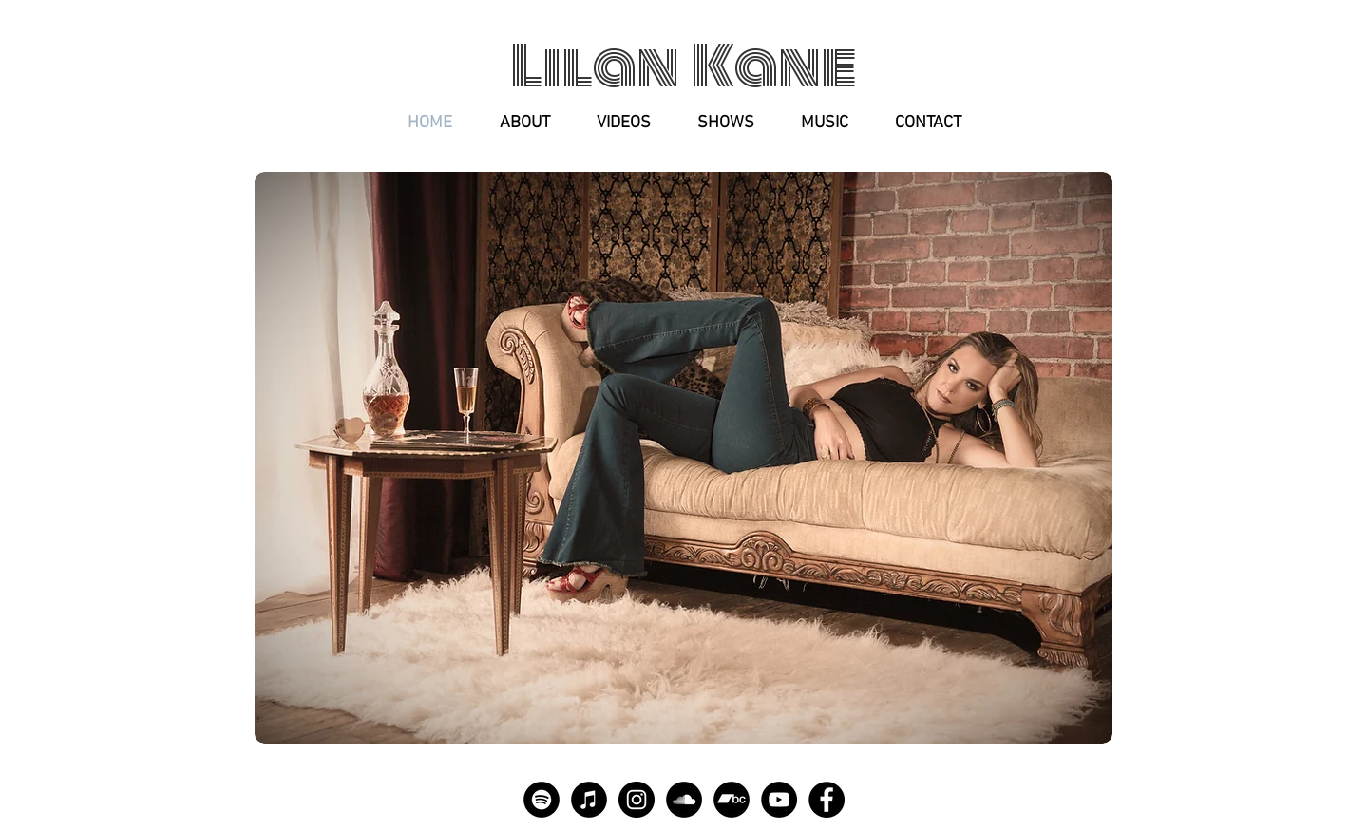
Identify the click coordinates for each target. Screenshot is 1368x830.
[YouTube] (779, 800)
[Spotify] (541, 800)
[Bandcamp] (731, 800)
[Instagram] (636, 800)
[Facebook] (826, 800)
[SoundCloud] (684, 800)
